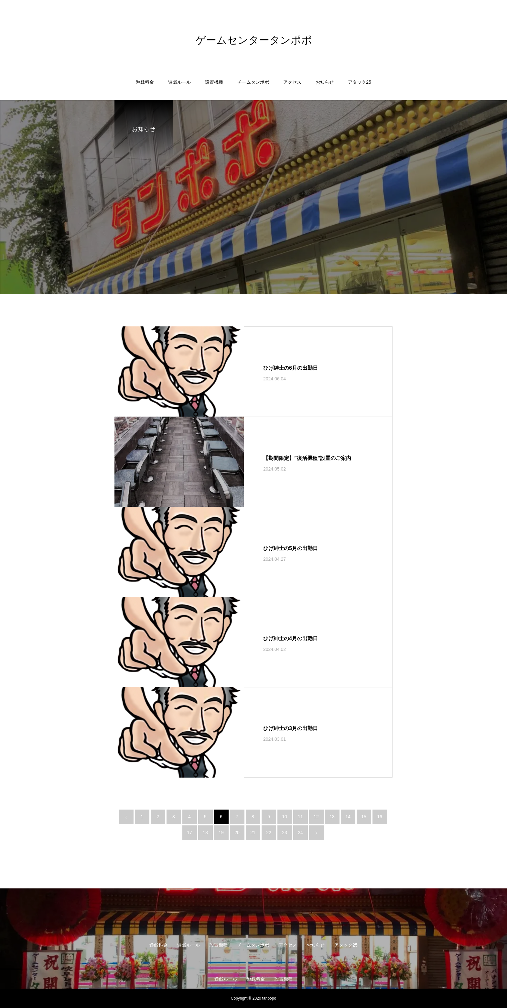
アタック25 (359, 82)
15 (363, 816)
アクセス (292, 82)
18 (205, 832)
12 (316, 816)
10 (284, 816)
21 (252, 832)
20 (237, 832)
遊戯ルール (179, 82)
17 (189, 832)
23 (284, 832)
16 (379, 816)
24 (300, 832)
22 (268, 832)
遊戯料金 (145, 82)
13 (332, 816)
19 (221, 832)
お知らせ (325, 82)
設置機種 (214, 82)
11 (300, 816)
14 (348, 816)
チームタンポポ (253, 82)
